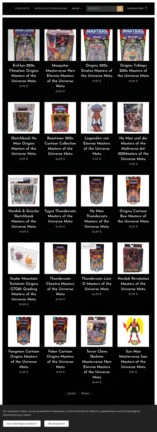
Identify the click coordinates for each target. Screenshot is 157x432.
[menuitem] (21, 9)
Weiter (85, 393)
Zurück (72, 393)
